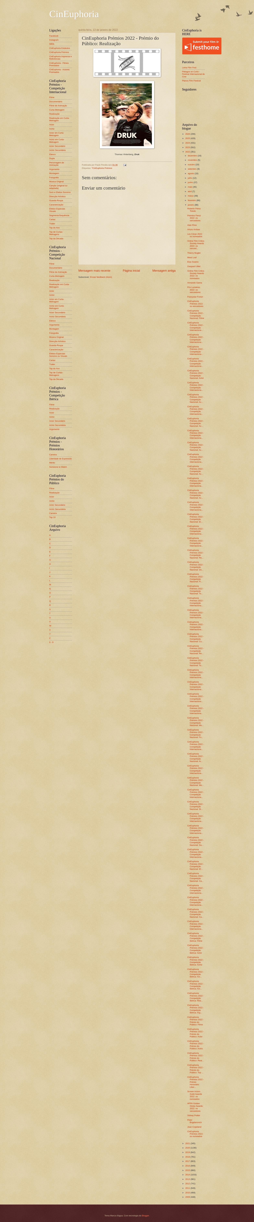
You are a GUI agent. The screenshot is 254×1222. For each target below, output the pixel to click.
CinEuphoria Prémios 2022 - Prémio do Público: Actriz (195, 1045)
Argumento (54, 169)
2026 (187, 134)
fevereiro (192, 200)
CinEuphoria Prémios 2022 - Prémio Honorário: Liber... (195, 1082)
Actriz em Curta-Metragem (56, 140)
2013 (187, 1179)
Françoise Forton (195, 297)
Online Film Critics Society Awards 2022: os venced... (195, 245)
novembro (193, 160)
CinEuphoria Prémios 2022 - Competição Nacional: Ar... (195, 757)
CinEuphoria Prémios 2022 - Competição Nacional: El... (195, 518)
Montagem (54, 173)
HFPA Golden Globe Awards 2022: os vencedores (195, 1107)
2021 (187, 1143)
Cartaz (52, 219)
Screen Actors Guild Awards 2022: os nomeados (194, 1095)
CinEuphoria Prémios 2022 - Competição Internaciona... (195, 326)
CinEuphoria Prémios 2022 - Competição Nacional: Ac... (195, 398)
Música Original (56, 181)
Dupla (52, 158)
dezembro (193, 155)
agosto (191, 173)
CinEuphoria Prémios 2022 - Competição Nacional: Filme (195, 314)
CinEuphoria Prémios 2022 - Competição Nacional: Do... (195, 566)
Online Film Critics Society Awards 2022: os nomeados (195, 275)
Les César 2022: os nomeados (194, 235)
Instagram (53, 40)
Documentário (55, 101)
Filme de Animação (58, 105)
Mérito (52, 463)
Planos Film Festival (191, 80)
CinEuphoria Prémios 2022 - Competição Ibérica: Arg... (195, 1009)
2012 (187, 1183)
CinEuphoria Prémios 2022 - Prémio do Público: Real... (195, 1057)
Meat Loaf (191, 257)
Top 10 (52, 517)
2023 (187, 147)
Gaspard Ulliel (193, 266)
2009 (187, 1197)
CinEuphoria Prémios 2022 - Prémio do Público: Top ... (195, 1069)
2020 (187, 1148)
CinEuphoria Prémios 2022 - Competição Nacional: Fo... (195, 733)
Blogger (145, 1215)
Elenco (52, 154)
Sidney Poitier (193, 1115)
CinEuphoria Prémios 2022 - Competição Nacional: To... (195, 590)
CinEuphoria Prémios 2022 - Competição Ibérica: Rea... (195, 997)
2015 (187, 1170)
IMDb (51, 44)
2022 (187, 152)
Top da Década (56, 238)
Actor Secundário (57, 146)
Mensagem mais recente (94, 270)
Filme (51, 97)
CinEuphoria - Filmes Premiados (59, 64)
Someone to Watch (58, 467)
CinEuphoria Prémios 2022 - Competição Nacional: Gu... (195, 841)
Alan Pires (192, 225)
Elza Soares (192, 262)
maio (190, 187)
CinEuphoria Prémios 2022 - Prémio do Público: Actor (195, 1033)
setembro (192, 169)
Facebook (53, 36)
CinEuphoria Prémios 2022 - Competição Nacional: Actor (195, 374)
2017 (187, 1161)
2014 (187, 1174)
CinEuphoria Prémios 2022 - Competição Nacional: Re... (195, 554)
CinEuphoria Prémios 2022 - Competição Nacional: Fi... (195, 578)
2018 (187, 1157)
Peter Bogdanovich (194, 1121)
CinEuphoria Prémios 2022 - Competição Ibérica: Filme (195, 937)
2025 (187, 138)
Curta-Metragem (56, 110)
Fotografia (54, 177)
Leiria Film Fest (189, 67)
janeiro (191, 205)
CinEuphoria (74, 14)
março (191, 196)
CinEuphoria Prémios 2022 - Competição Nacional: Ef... (195, 865)
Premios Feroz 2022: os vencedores (194, 218)
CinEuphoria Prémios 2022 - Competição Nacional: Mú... (195, 781)
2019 (187, 1152)
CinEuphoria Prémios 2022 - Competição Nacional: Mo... (195, 721)
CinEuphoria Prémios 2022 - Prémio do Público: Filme (195, 1021)
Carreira (53, 454)
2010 (187, 1192)
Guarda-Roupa (56, 200)
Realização (54, 114)
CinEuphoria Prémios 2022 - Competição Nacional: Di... (195, 805)
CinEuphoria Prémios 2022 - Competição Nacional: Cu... (195, 638)
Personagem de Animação (56, 163)
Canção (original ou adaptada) (58, 186)
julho (190, 178)
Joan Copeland (194, 1127)
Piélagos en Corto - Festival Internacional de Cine (193, 74)
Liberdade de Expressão (60, 458)
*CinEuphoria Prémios (102, 168)
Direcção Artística (57, 196)
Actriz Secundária (57, 150)
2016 (187, 1166)
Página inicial (131, 270)
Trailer (52, 223)
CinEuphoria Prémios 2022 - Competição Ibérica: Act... (195, 973)
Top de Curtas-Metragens (56, 233)
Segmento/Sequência (59, 215)
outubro (191, 164)
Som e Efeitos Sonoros (60, 192)
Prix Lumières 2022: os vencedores (194, 289)
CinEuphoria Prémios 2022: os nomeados (195, 1134)
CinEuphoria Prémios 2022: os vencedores (195, 303)
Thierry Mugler (194, 253)
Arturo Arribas (193, 229)
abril (190, 191)
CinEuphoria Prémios (59, 52)
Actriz (51, 129)
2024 (187, 143)
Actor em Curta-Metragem (56, 134)
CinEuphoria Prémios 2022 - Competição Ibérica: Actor (195, 949)
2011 (187, 1188)
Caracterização (56, 204)
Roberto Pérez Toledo (194, 209)
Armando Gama (194, 283)
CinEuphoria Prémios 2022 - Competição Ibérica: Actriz (195, 961)
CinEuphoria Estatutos (59, 48)
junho (190, 182)
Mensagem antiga (164, 270)
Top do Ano (54, 227)
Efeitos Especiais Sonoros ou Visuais (58, 354)
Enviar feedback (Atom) (101, 277)
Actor (51, 124)
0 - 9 (51, 642)
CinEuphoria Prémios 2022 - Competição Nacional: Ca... (195, 877)
